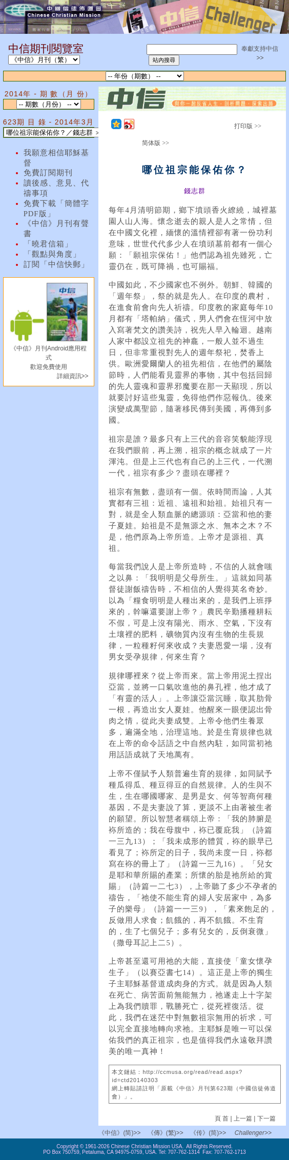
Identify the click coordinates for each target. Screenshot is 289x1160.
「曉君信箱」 (48, 244)
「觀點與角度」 (52, 254)
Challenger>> (253, 1132)
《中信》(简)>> (119, 1132)
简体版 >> (155, 143)
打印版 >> (247, 126)
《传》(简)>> (208, 1132)
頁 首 (223, 1118)
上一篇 (243, 1118)
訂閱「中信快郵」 (56, 264)
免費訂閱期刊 (48, 173)
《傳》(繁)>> (165, 1132)
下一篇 (266, 1118)
